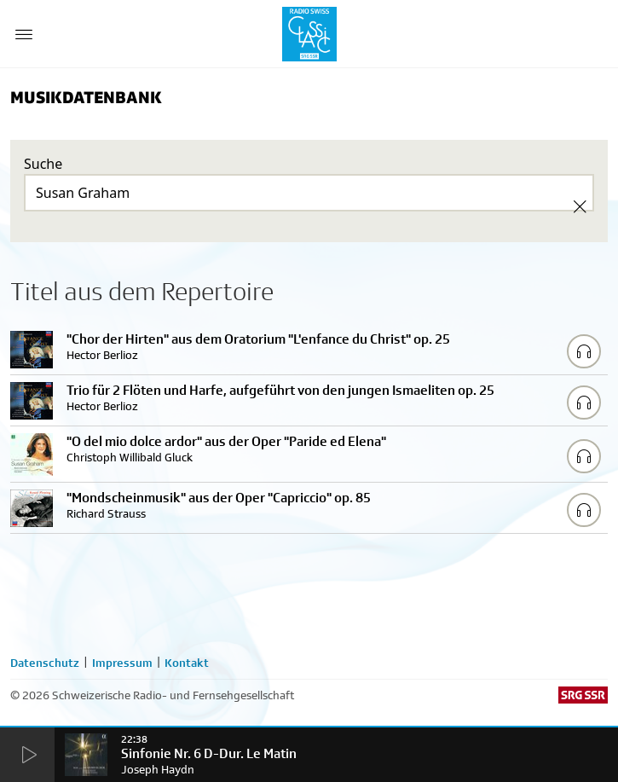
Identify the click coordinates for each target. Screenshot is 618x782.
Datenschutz (44, 663)
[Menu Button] (24, 34)
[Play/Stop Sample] (584, 351)
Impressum (122, 663)
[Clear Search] (579, 206)
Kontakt (187, 663)
